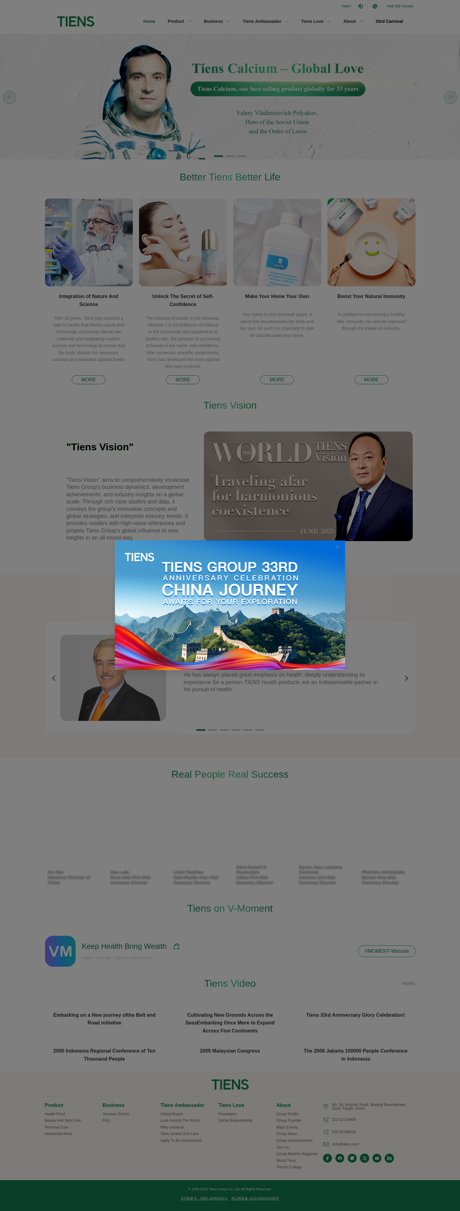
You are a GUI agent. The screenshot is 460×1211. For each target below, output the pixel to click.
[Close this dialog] (337, 547)
